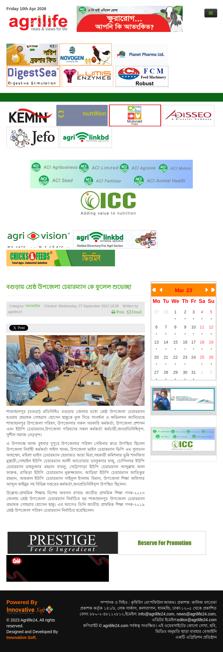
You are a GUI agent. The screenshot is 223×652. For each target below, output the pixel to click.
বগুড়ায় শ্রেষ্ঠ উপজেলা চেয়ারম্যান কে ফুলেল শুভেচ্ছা (68, 287)
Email (136, 312)
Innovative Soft (20, 637)
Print (119, 312)
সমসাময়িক (32, 306)
